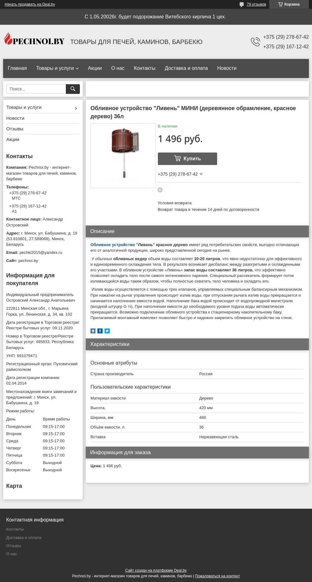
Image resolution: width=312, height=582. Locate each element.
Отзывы (14, 128)
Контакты (144, 68)
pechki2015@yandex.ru (41, 252)
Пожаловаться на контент (217, 576)
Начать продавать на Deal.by (30, 4)
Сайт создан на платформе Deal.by (156, 570)
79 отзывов (256, 4)
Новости (226, 68)
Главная (17, 68)
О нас (117, 68)
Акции (95, 68)
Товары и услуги (55, 68)
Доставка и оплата (186, 68)
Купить (192, 158)
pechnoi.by (28, 260)
